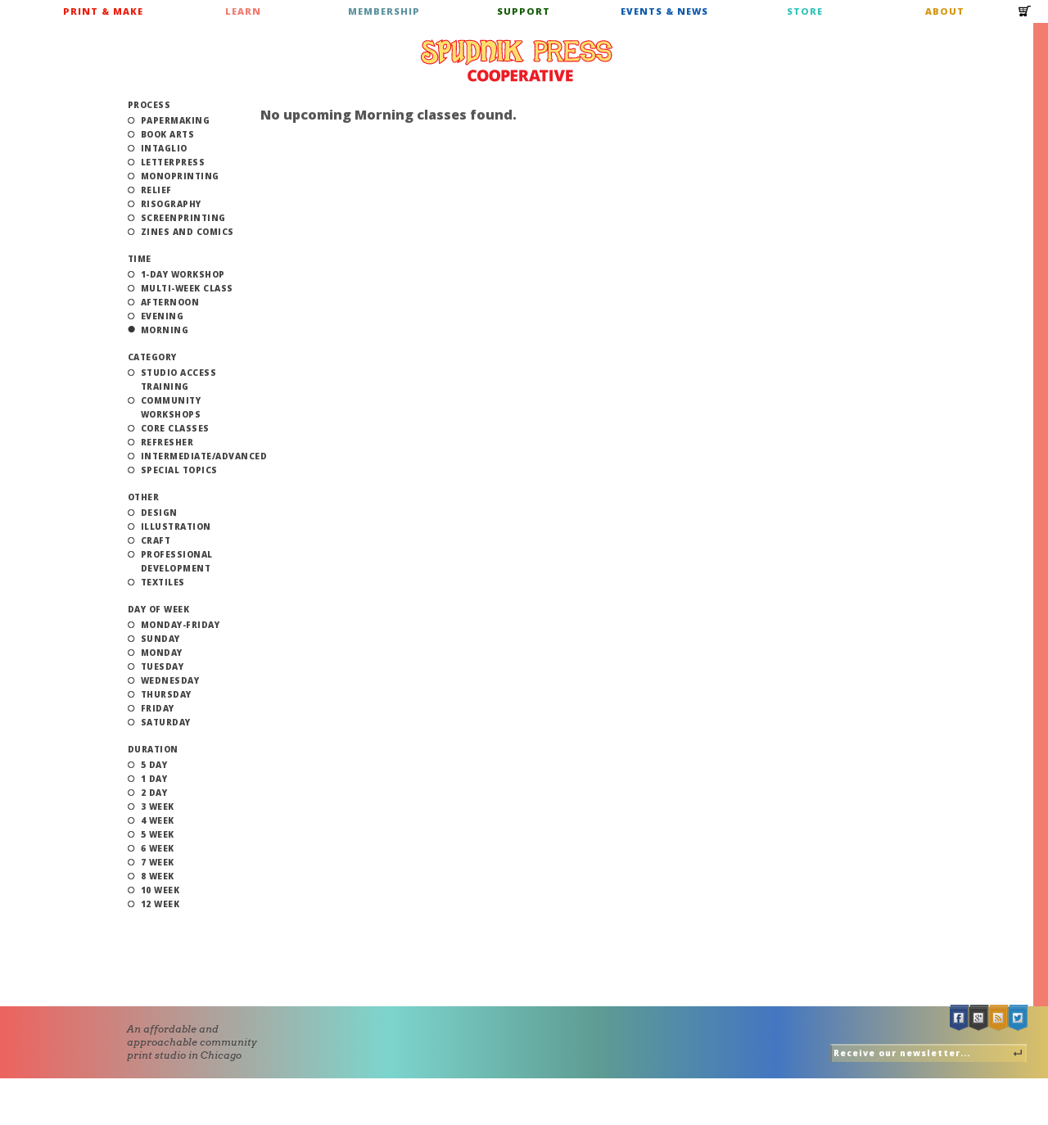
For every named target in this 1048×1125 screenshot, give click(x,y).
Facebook (959, 1018)
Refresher (167, 442)
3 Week (157, 806)
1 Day (154, 778)
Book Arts (168, 134)
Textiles (163, 582)
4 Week (157, 820)
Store (805, 11)
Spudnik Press (516, 60)
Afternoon (170, 302)
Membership (384, 11)
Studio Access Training (179, 379)
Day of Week (159, 609)
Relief (156, 190)
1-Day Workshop (183, 274)
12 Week (160, 904)
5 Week (157, 834)
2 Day (154, 792)
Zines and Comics (187, 231)
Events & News (664, 11)
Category (152, 357)
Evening (162, 316)
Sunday (160, 638)
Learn (243, 11)
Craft (156, 540)
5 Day (154, 764)
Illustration (176, 526)
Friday (157, 708)
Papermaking (175, 120)
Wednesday (170, 680)
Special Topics (179, 470)
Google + (979, 1018)
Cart (1025, 16)
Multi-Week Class (187, 288)
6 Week (157, 848)
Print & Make (103, 11)
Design (159, 512)
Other (144, 497)
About (944, 11)
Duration (153, 749)
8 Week (157, 876)
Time (139, 258)
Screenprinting (183, 218)
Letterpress (173, 162)
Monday (162, 652)
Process (149, 105)
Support (523, 11)
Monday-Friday (180, 624)
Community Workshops (171, 407)
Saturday (166, 722)
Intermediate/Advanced (204, 456)
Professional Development (177, 561)
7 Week (157, 862)
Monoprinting (180, 176)
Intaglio (164, 148)
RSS (999, 1018)
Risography (171, 204)
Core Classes (175, 428)
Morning (165, 330)
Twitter (1018, 1018)
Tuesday (162, 666)
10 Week (160, 890)
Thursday (166, 694)
